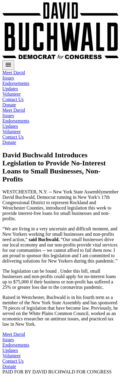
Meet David (13, 72)
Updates (10, 88)
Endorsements (15, 83)
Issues (8, 77)
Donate (9, 366)
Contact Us (13, 99)
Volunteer (11, 94)
